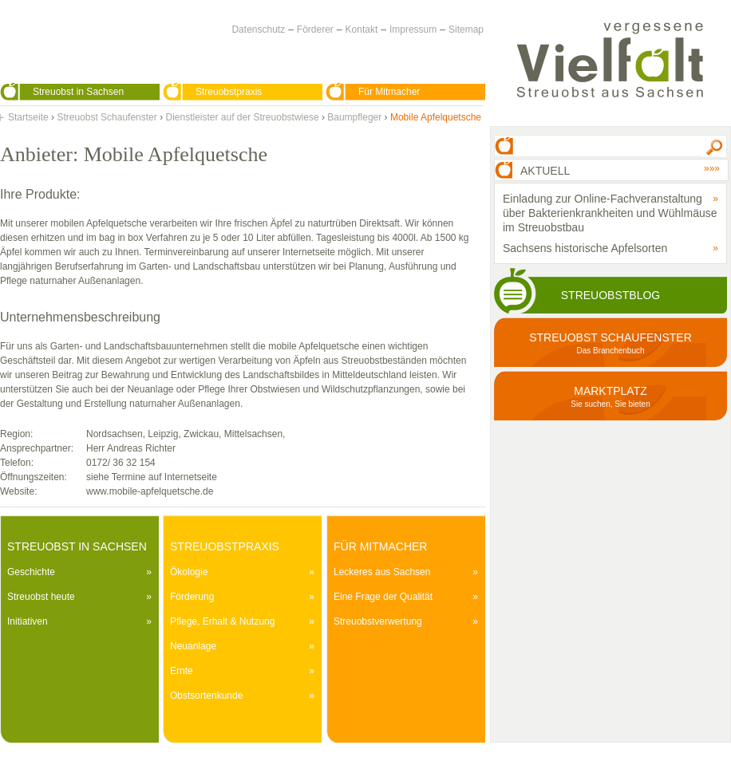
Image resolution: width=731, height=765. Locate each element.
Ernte (181, 670)
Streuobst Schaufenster (106, 117)
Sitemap (466, 29)
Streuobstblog (610, 295)
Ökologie (188, 572)
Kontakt (362, 29)
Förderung (192, 596)
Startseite (28, 117)
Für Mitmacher (389, 91)
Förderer (315, 29)
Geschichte (31, 572)
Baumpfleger (354, 117)
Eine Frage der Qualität (383, 596)
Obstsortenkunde (206, 695)
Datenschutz (258, 29)
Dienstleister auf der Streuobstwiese (241, 117)
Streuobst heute (41, 596)
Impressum (413, 29)
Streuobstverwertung (378, 621)
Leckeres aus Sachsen (382, 572)
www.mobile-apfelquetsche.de (149, 491)
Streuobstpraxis (229, 91)
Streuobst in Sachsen (78, 91)
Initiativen (27, 621)
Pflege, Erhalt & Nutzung (222, 621)
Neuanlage (193, 646)
